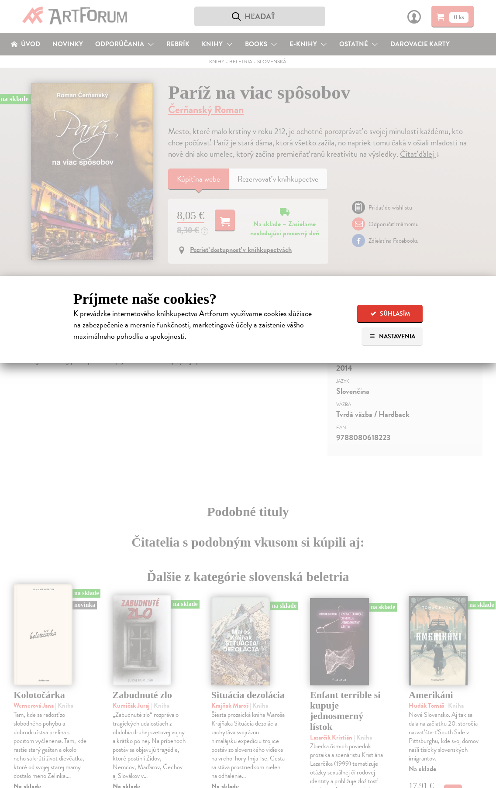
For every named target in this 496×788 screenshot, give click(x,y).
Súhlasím (390, 313)
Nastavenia (392, 336)
